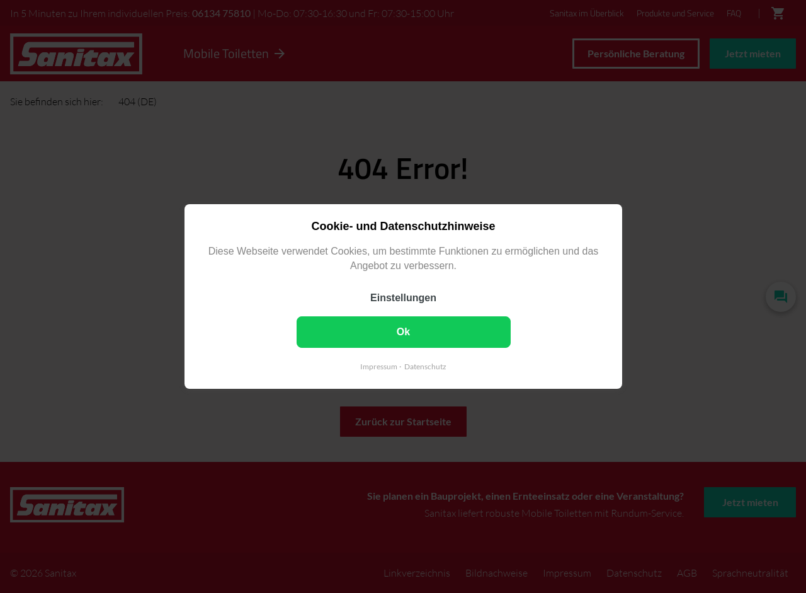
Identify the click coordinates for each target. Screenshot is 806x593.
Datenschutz (425, 366)
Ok (402, 331)
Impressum (378, 366)
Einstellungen (403, 297)
